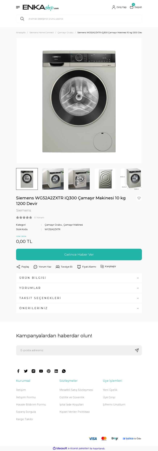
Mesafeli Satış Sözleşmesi (76, 390)
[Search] (79, 18)
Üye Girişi (109, 397)
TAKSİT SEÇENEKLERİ (40, 298)
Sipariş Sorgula (26, 411)
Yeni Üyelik (110, 390)
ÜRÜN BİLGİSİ (32, 277)
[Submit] (137, 350)
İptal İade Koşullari (71, 404)
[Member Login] (119, 7)
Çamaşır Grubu (53, 224)
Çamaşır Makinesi (73, 224)
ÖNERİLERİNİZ (33, 308)
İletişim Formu (26, 397)
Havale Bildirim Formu (31, 404)
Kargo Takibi (24, 419)
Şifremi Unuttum (114, 404)
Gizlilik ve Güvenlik (71, 397)
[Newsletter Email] (79, 350)
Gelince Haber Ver (79, 254)
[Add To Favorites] (139, 198)
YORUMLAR (30, 288)
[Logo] (41, 7)
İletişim (21, 390)
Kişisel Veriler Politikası (74, 411)
